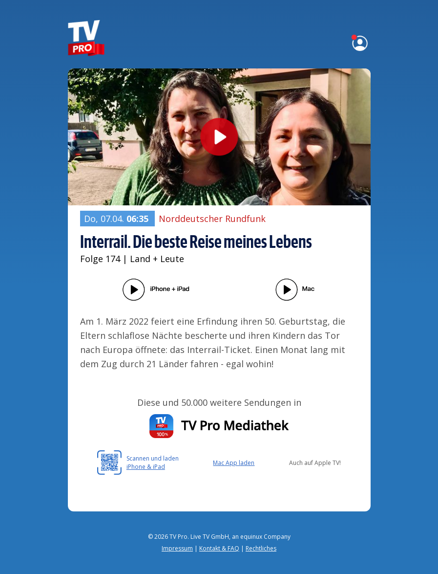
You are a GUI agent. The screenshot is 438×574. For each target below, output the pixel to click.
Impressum (177, 548)
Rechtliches (261, 548)
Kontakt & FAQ (219, 548)
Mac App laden (233, 463)
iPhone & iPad (145, 467)
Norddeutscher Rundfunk (212, 218)
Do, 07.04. (117, 218)
